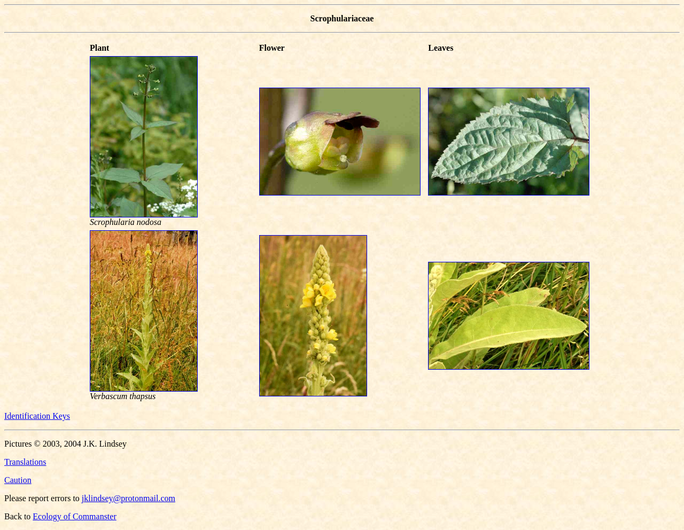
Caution (18, 480)
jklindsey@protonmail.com (128, 498)
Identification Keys (37, 415)
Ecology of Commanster (74, 516)
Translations (25, 461)
